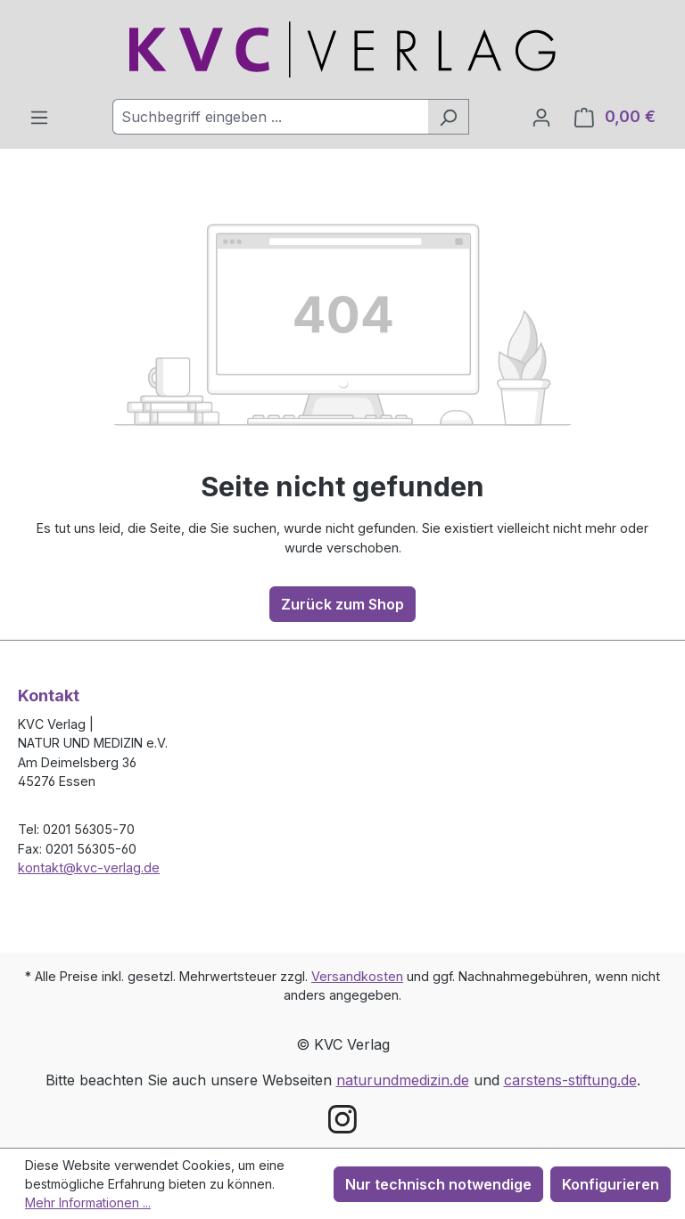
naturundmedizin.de (402, 1080)
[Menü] (39, 117)
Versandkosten (357, 976)
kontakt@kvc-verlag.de (89, 867)
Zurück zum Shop (342, 604)
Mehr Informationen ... (88, 1202)
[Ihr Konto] (541, 117)
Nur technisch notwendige (438, 1184)
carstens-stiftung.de (570, 1080)
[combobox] (270, 117)
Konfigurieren (610, 1184)
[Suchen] (448, 117)
